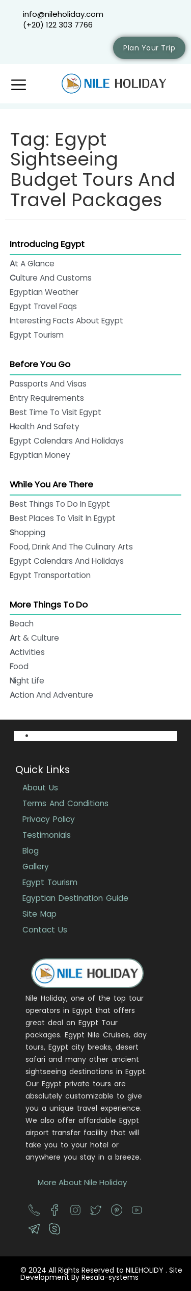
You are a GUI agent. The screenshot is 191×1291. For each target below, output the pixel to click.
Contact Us (44, 929)
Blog (30, 850)
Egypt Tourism (49, 882)
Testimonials (46, 835)
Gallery (35, 866)
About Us (40, 787)
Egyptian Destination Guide (75, 898)
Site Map (39, 914)
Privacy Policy (48, 819)
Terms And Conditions (65, 803)
